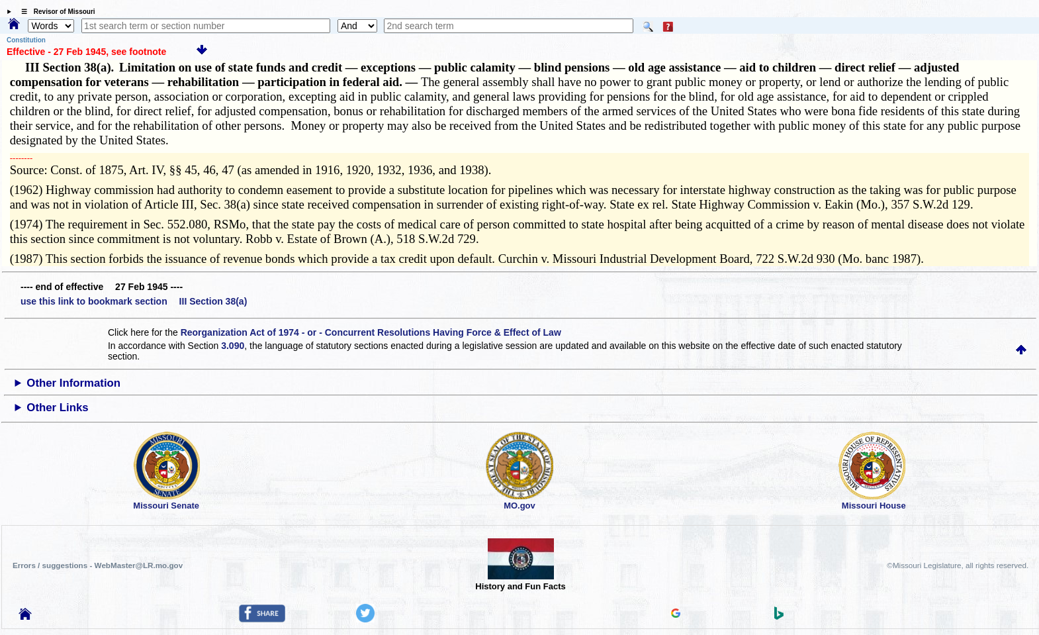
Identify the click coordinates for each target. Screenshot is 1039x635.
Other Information (73, 383)
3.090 (232, 345)
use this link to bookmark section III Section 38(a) (134, 301)
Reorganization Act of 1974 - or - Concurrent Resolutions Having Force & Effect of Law (371, 332)
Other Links (57, 407)
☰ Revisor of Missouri (55, 11)
